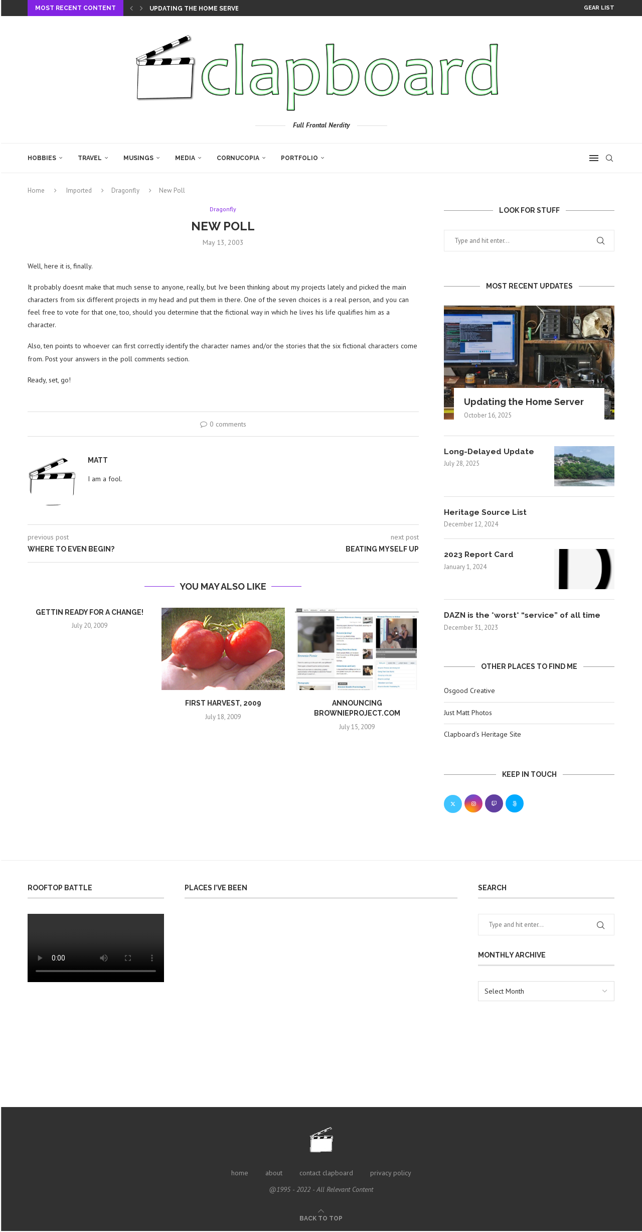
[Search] (609, 158)
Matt (98, 461)
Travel (90, 158)
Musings (138, 158)
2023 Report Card (479, 555)
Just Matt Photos (468, 713)
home (239, 1173)
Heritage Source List (486, 512)
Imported (79, 190)
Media (185, 158)
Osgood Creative (469, 691)
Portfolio (299, 158)
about (273, 1173)
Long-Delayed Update (490, 451)
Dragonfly (125, 190)
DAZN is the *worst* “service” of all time (525, 615)
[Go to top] (321, 1218)
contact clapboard (326, 1173)
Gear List (599, 8)
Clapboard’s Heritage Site (482, 734)
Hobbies (42, 158)
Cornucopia (238, 158)
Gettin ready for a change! (89, 613)
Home (36, 190)
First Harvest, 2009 (223, 704)
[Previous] (131, 8)
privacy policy (390, 1173)
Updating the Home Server (196, 8)
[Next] (141, 8)
